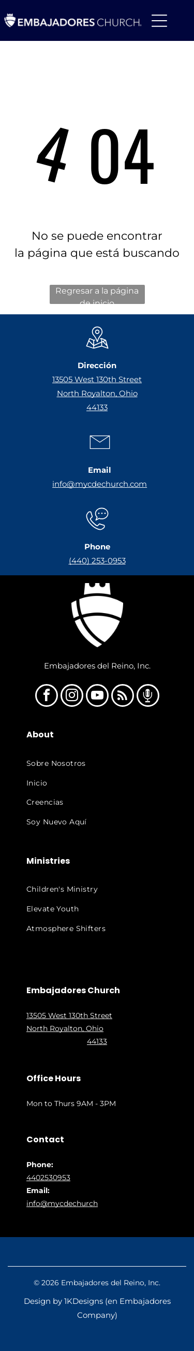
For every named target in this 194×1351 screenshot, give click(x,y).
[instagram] (72, 696)
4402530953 (48, 1177)
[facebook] (46, 696)
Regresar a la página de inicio (97, 295)
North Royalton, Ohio (97, 393)
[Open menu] (159, 20)
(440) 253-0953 (97, 560)
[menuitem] (97, 763)
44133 (97, 407)
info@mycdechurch (62, 1203)
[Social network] (148, 696)
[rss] (122, 696)
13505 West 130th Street (97, 379)
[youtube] (97, 696)
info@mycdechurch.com (99, 484)
